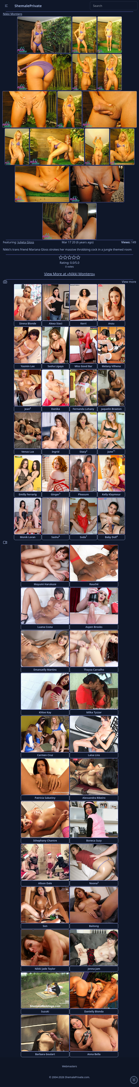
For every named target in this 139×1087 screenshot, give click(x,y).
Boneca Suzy (94, 840)
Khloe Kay (45, 712)
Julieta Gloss (26, 242)
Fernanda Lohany (83, 409)
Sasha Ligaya (56, 366)
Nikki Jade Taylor (45, 968)
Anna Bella (94, 1054)
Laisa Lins (94, 755)
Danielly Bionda (94, 1011)
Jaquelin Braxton (111, 409)
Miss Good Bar (83, 366)
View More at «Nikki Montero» (69, 273)
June (111, 451)
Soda (83, 537)
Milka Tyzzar (94, 712)
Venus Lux (27, 451)
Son (45, 926)
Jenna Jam (94, 968)
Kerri (83, 323)
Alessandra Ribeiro (93, 797)
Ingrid (55, 451)
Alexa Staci (55, 323)
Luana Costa (45, 627)
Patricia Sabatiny (45, 797)
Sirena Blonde (27, 323)
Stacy (83, 451)
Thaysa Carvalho (94, 669)
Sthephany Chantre (45, 840)
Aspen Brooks (93, 627)
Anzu (111, 323)
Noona (94, 883)
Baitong (94, 926)
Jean (27, 409)
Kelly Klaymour (111, 494)
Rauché (93, 584)
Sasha (55, 537)
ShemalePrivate (28, 5)
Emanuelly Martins (44, 669)
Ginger (55, 494)
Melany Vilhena (111, 366)
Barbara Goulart (45, 1054)
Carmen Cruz (45, 755)
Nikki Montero (12, 14)
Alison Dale (45, 883)
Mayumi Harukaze (45, 584)
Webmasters (69, 1066)
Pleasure (83, 494)
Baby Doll (111, 537)
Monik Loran (27, 537)
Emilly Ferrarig (28, 494)
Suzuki (45, 1011)
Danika (55, 409)
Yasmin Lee (28, 366)
